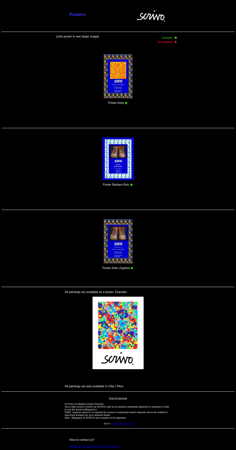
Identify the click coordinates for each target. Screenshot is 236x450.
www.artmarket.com (121, 423)
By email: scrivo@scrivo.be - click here (94, 446)
